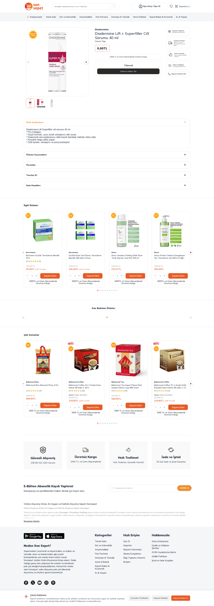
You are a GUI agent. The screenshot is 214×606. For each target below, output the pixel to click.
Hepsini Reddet (161, 598)
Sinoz (113, 252)
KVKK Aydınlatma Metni (164, 552)
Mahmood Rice (32, 382)
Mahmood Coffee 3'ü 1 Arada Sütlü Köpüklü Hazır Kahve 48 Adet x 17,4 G (170, 386)
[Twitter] (34, 583)
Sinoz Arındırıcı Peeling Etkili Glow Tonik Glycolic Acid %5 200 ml (126, 256)
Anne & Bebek (139, 17)
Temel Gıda (51, 17)
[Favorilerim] (171, 6)
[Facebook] (26, 583)
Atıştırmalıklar (85, 17)
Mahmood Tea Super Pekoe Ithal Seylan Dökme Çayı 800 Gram (126, 386)
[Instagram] (50, 583)
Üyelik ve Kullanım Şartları (160, 546)
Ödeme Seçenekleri (107, 154)
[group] (57, 62)
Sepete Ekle (50, 275)
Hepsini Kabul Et (180, 598)
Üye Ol (126, 541)
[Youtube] (42, 583)
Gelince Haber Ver (128, 71)
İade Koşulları (107, 185)
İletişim (126, 562)
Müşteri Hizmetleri (132, 549)
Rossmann (30, 252)
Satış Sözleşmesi (160, 541)
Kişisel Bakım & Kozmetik (161, 17)
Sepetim (127, 545)
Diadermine (102, 29)
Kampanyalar (34, 16)
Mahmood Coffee (76, 382)
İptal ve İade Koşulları (162, 560)
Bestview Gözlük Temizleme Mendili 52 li (42, 256)
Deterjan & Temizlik (120, 17)
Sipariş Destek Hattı (177, 74)
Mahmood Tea (117, 382)
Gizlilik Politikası (159, 556)
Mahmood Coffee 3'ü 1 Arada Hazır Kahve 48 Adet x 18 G (85, 386)
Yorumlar (107, 165)
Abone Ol (184, 488)
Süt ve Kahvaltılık (67, 17)
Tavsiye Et (107, 175)
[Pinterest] (58, 583)
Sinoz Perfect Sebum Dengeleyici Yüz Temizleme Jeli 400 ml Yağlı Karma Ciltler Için (169, 256)
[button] (30, 62)
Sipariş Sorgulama (132, 553)
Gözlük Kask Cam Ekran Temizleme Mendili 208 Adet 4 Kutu (85, 256)
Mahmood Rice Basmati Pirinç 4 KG (42, 385)
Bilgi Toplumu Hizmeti (134, 557)
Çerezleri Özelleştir (139, 598)
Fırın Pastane (102, 17)
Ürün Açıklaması (107, 122)
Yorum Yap (100, 41)
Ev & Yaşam (181, 17)
